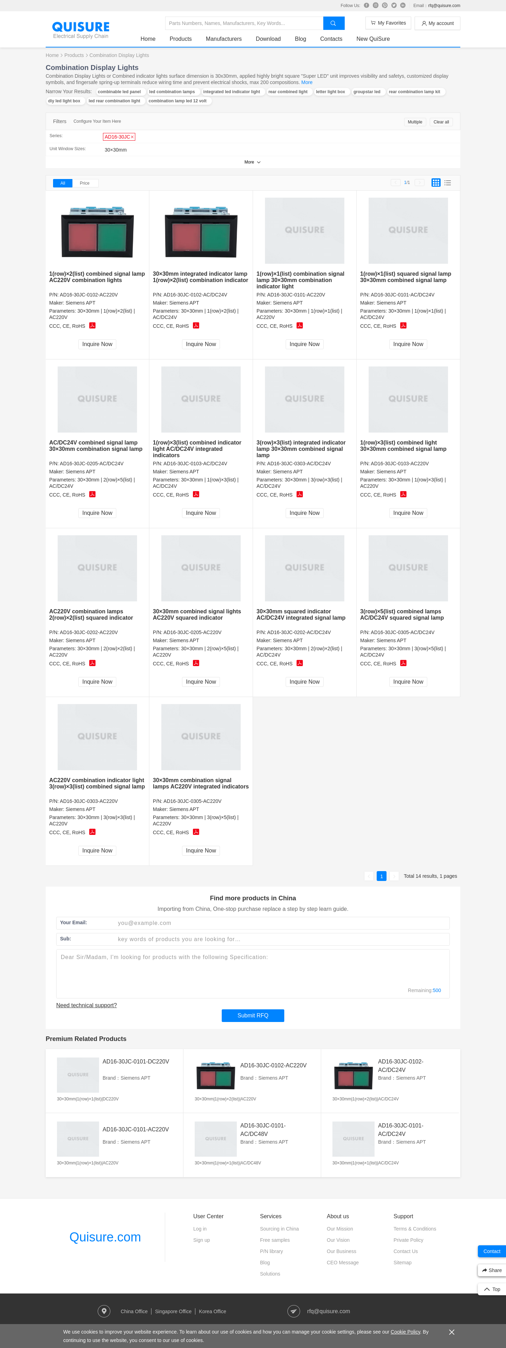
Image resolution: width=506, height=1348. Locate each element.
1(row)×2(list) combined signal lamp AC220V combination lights (97, 277)
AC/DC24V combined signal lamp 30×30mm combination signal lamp (95, 446)
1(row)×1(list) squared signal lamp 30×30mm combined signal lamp (405, 277)
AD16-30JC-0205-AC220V (192, 632)
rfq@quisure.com (444, 5)
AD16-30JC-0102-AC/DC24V (195, 295)
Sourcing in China (279, 1229)
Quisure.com (105, 1237)
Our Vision (338, 1240)
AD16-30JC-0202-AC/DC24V (299, 632)
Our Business (341, 1251)
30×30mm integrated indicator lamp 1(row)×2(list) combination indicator (200, 277)
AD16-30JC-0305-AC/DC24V (402, 632)
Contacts (331, 39)
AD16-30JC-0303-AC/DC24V (299, 463)
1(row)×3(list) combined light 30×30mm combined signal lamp (403, 446)
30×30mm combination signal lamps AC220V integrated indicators (201, 783)
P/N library (271, 1251)
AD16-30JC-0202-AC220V (89, 632)
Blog (300, 39)
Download (268, 39)
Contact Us (406, 1251)
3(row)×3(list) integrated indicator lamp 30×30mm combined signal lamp (301, 449)
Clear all (441, 122)
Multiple (415, 122)
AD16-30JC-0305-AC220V (192, 801)
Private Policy (408, 1240)
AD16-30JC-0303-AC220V (89, 801)
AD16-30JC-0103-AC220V (400, 463)
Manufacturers (224, 39)
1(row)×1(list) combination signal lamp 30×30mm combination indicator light (300, 280)
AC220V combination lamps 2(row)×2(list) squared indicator (91, 614)
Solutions (270, 1274)
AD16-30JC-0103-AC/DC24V (195, 463)
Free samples (275, 1240)
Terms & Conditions (415, 1229)
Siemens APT (81, 303)
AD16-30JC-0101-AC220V (296, 295)
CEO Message (343, 1262)
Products (181, 39)
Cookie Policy (405, 1332)
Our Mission (340, 1229)
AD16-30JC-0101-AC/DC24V (402, 295)
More (307, 82)
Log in (200, 1229)
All (62, 183)
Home (148, 39)
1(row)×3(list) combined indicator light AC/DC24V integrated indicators (197, 449)
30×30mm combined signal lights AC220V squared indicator (197, 614)
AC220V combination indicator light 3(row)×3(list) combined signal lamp (97, 783)
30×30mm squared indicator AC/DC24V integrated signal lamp (301, 614)
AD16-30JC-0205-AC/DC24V (91, 463)
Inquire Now (97, 344)
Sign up (201, 1240)
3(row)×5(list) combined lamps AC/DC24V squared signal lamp (402, 614)
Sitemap (402, 1262)
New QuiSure (373, 39)
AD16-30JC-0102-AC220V (89, 295)
